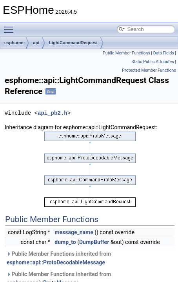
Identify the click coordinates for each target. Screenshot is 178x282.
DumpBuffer (94, 242)
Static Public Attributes (152, 61)
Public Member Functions (126, 53)
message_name (73, 232)
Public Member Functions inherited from (59, 258)
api (36, 42)
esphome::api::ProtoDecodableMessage (56, 262)
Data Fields (163, 53)
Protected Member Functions (149, 70)
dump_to (65, 242)
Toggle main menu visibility (10, 26)
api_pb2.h (52, 113)
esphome (13, 42)
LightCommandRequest (73, 42)
